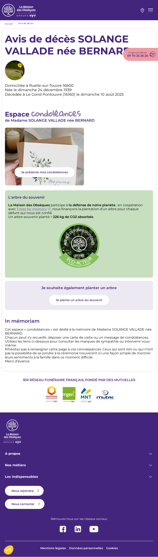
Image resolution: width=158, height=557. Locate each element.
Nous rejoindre (23, 491)
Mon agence (142, 10)
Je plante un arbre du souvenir (79, 300)
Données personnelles (86, 548)
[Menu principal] (150, 10)
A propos (12, 454)
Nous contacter (23, 504)
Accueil (9, 23)
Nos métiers (15, 465)
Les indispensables (21, 477)
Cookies (112, 548)
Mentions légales (53, 548)
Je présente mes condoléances (44, 172)
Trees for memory (32, 209)
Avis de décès (25, 23)
